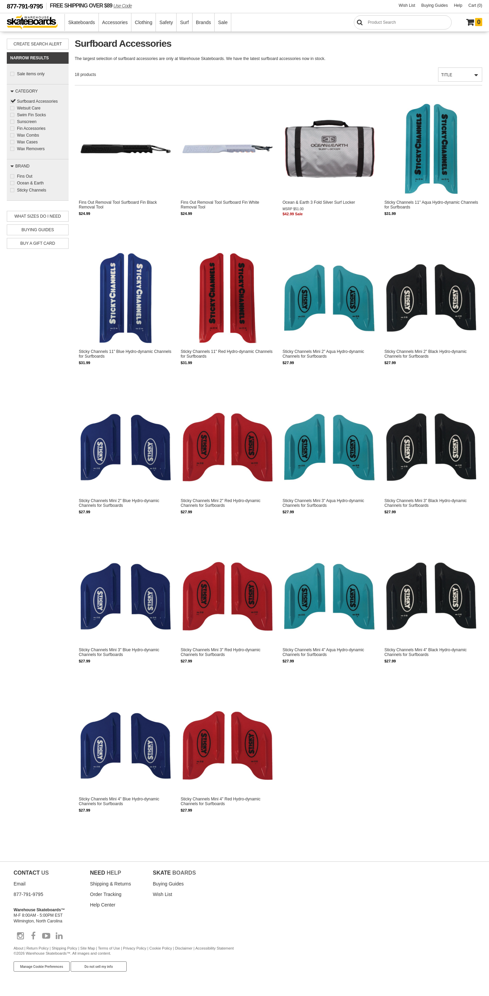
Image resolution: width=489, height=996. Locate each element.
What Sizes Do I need (38, 216)
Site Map (87, 949)
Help (458, 5)
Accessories (115, 22)
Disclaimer (183, 949)
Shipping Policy (64, 949)
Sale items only (30, 74)
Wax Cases (27, 142)
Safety (166, 22)
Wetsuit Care (28, 108)
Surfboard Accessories (37, 101)
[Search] (403, 22)
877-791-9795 (25, 6)
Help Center (102, 905)
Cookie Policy (160, 949)
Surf (184, 22)
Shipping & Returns (110, 884)
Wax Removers (31, 148)
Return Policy (37, 949)
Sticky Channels (31, 189)
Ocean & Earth (30, 183)
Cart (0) (475, 5)
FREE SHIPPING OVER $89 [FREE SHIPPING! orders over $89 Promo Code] (91, 5)
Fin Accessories (31, 128)
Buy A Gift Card (37, 243)
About (18, 949)
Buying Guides (434, 5)
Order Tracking (106, 894)
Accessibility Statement (214, 949)
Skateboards (81, 22)
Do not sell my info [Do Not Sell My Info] (99, 967)
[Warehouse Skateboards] (36, 22)
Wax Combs (28, 135)
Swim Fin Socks (31, 115)
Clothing (143, 22)
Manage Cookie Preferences (41, 967)
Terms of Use (109, 949)
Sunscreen (26, 121)
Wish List (407, 5)
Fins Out (24, 176)
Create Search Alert (38, 44)
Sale (223, 22)
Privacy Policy (134, 949)
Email (19, 884)
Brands (203, 22)
